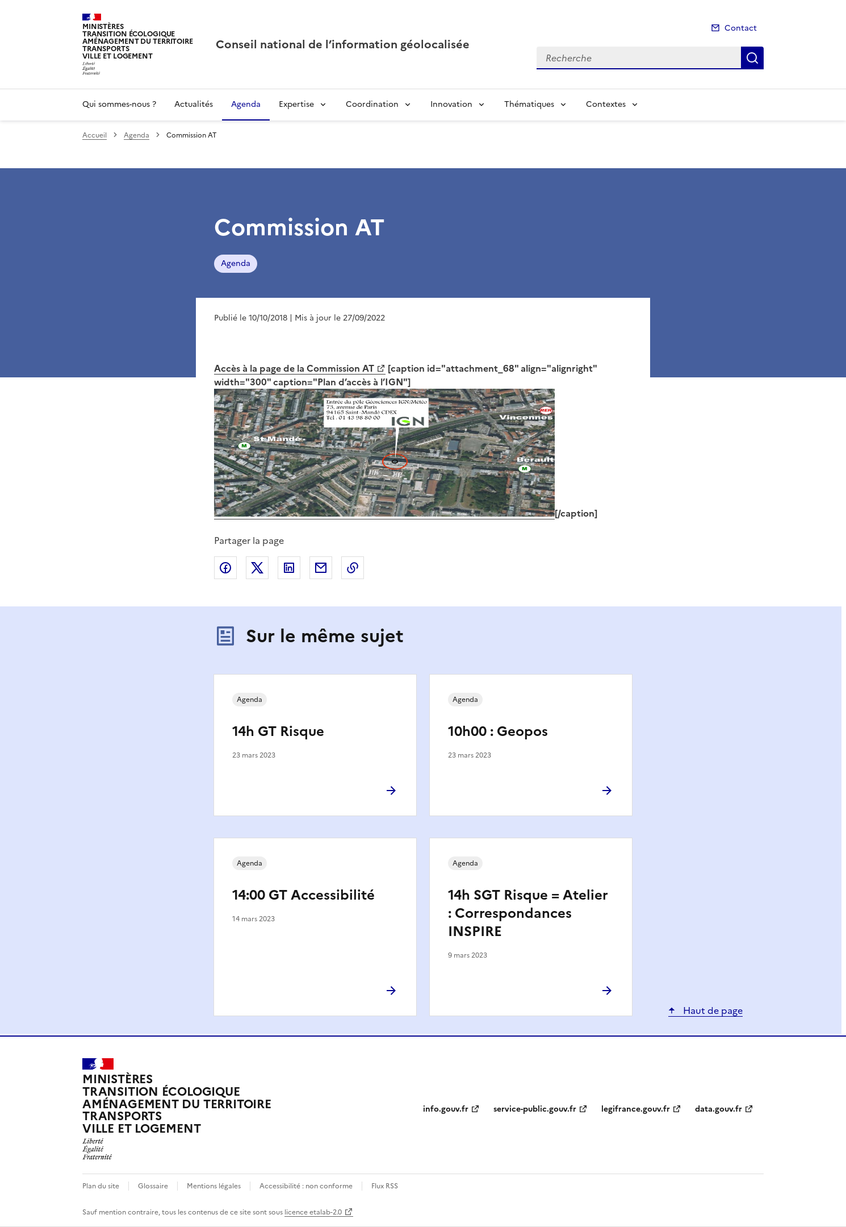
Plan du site (100, 1186)
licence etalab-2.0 (313, 1212)
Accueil (94, 135)
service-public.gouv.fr (534, 1109)
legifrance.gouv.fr (635, 1109)
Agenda (246, 104)
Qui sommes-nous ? (119, 104)
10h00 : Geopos (498, 731)
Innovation (451, 104)
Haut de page (712, 1010)
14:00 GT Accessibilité (303, 895)
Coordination (372, 104)
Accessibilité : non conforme (306, 1186)
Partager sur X (257, 567)
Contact (740, 28)
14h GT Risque (278, 731)
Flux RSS (384, 1186)
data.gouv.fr (718, 1109)
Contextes (606, 104)
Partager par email (320, 567)
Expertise (296, 104)
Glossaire (153, 1186)
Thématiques (529, 104)
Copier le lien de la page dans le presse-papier (352, 567)
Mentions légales (214, 1186)
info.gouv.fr (445, 1109)
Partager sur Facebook (225, 567)
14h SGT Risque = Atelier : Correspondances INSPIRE (528, 913)
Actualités (193, 104)
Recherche (752, 58)
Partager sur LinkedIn (289, 567)
